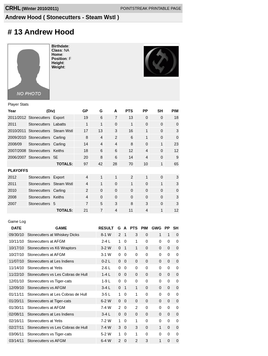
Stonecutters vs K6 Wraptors (51, 248)
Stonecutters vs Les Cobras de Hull (57, 274)
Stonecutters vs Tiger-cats (49, 281)
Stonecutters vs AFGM (46, 288)
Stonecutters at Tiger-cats (49, 301)
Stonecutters (40, 117)
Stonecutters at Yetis (44, 268)
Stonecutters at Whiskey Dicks (53, 235)
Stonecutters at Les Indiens (50, 261)
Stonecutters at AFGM (46, 241)
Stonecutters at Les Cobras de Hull (57, 294)
